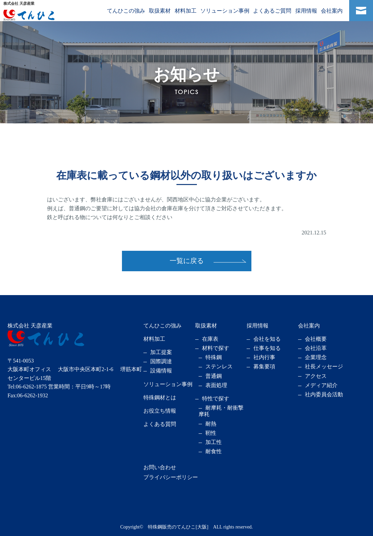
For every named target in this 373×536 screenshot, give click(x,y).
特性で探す (215, 398)
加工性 (213, 442)
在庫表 (210, 339)
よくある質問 (159, 424)
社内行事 (264, 357)
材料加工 (186, 11)
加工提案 (161, 352)
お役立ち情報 (159, 411)
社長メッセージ (324, 366)
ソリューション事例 (224, 11)
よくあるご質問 (272, 11)
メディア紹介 (321, 385)
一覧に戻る (187, 260)
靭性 (210, 433)
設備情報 (161, 370)
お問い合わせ (159, 467)
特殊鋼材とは (159, 397)
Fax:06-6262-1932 (27, 395)
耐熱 (210, 424)
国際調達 (161, 361)
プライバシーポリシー (170, 477)
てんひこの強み (126, 11)
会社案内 (332, 11)
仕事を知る (267, 348)
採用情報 (306, 11)
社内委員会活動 (324, 394)
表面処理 (216, 385)
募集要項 (264, 366)
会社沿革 (316, 348)
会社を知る (267, 339)
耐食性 (213, 451)
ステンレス (219, 366)
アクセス (316, 376)
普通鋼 (213, 376)
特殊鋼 (213, 357)
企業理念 (316, 357)
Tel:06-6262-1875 (27, 386)
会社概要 (316, 339)
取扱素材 (160, 11)
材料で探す (215, 348)
